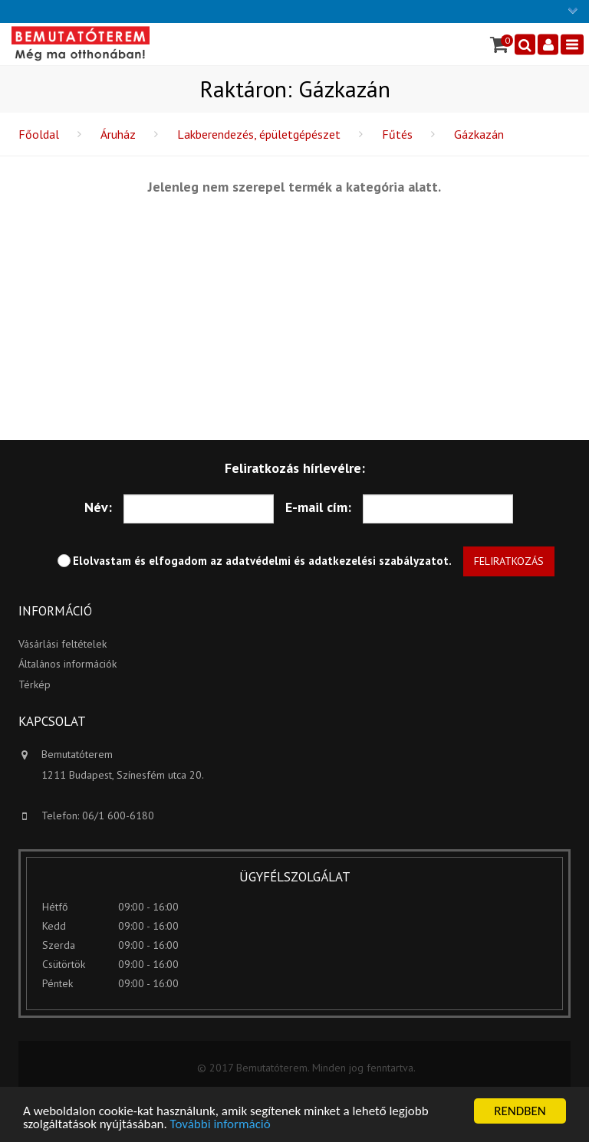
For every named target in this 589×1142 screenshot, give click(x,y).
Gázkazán (479, 134)
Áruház (118, 134)
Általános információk (67, 664)
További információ (220, 1125)
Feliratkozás (509, 561)
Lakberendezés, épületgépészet (259, 134)
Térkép (34, 684)
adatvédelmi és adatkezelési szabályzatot (337, 560)
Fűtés (397, 134)
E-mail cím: (318, 507)
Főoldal (38, 134)
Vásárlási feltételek (62, 644)
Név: (98, 507)
